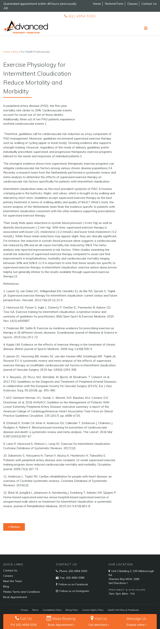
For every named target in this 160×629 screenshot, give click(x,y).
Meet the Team (12, 581)
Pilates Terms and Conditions (21, 591)
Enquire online (136, 625)
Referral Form (114, 4)
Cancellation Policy (52, 609)
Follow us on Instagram (74, 591)
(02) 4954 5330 (80, 16)
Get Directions (118, 583)
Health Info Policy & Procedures (123, 609)
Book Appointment (61, 625)
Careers (8, 575)
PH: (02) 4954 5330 (23, 625)
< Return (14, 527)
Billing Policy (71, 609)
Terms (35, 609)
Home (97, 4)
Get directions (99, 625)
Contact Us (149, 4)
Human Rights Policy (93, 609)
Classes (132, 4)
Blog (6, 586)
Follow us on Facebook (73, 584)
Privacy (24, 609)
